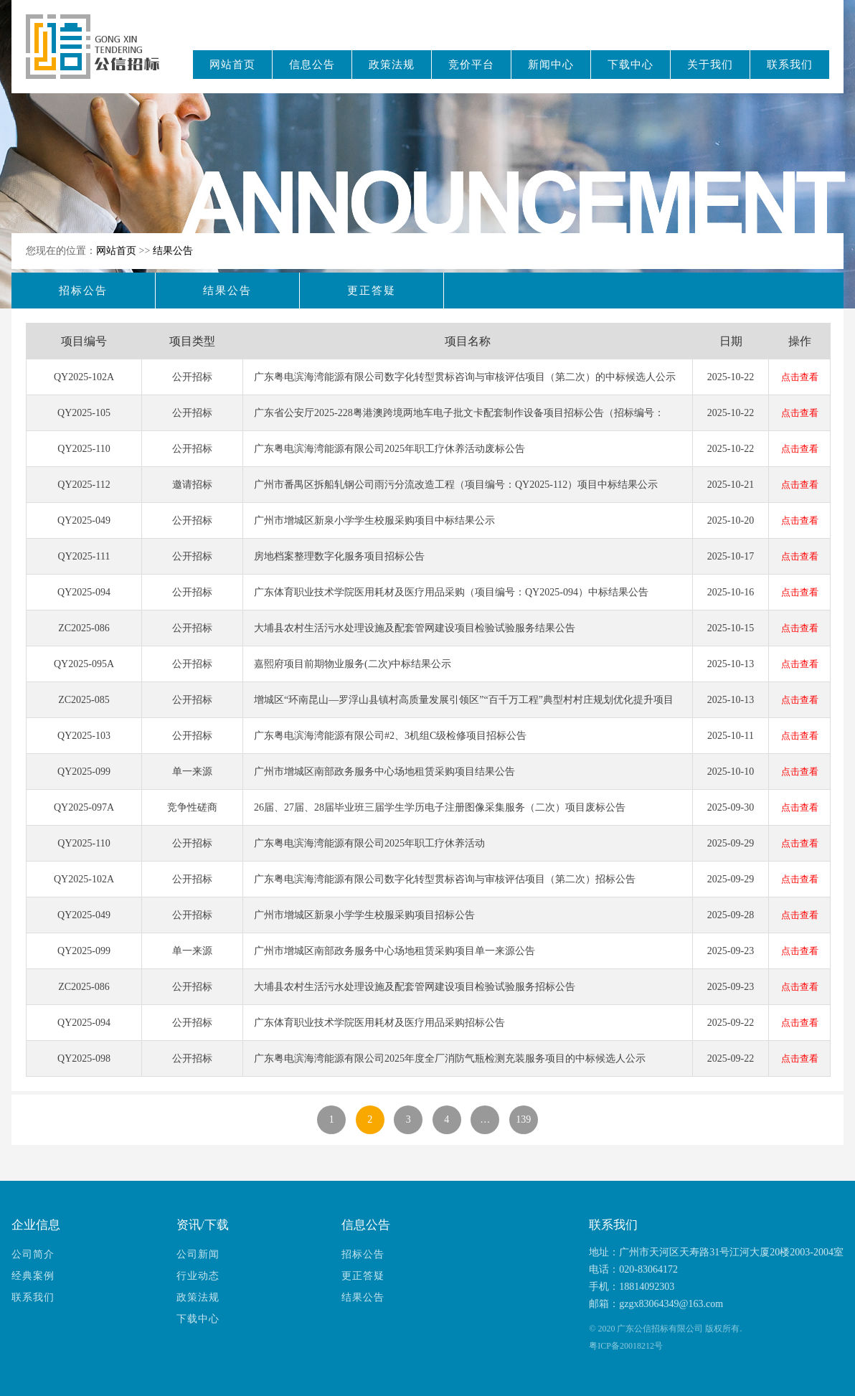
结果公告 (173, 250)
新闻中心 (551, 64)
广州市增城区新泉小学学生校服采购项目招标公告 (364, 915)
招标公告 (83, 290)
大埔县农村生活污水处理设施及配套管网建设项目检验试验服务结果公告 (414, 628)
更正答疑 (371, 290)
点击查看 (799, 377)
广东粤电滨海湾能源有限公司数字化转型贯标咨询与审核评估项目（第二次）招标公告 (445, 879)
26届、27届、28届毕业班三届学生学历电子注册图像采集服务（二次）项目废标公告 (439, 807)
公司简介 (33, 1254)
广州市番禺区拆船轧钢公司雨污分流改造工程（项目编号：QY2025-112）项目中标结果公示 (456, 484)
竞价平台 (471, 64)
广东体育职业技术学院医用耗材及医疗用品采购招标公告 (379, 1022)
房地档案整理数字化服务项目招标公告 (339, 556)
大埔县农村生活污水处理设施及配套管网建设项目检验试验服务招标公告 (414, 986)
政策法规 (392, 64)
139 (523, 1119)
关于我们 (710, 64)
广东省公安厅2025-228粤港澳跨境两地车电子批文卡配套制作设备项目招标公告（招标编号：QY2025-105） (459, 418)
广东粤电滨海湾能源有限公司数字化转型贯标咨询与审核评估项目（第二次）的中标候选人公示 (465, 377)
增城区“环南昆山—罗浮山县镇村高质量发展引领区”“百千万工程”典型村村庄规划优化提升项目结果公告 (464, 705)
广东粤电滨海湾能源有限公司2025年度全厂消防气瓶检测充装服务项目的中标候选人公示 (450, 1058)
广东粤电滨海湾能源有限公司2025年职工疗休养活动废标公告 (389, 448)
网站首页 (232, 64)
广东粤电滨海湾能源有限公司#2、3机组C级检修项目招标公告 (390, 735)
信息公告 (312, 64)
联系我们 (790, 64)
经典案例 (33, 1275)
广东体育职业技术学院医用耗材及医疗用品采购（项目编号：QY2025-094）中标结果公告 (451, 592)
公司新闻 (197, 1254)
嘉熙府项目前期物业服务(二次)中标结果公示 (352, 664)
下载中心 (630, 64)
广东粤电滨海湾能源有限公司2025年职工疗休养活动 (369, 843)
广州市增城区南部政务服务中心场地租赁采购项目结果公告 (384, 771)
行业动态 (197, 1275)
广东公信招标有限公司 (99, 56)
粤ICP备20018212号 (626, 1346)
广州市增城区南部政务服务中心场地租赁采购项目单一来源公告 (394, 950)
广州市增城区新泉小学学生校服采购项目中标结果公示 (374, 520)
